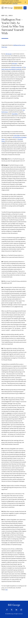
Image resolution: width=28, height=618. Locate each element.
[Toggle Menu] (25, 7)
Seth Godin (17, 135)
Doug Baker (15, 114)
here (6, 589)
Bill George (7, 8)
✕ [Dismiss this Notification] (25, 2)
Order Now (15, 3)
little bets (14, 63)
